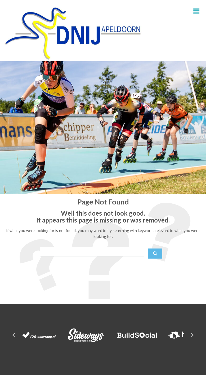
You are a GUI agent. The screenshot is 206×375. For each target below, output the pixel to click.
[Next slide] (192, 335)
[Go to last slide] (14, 335)
